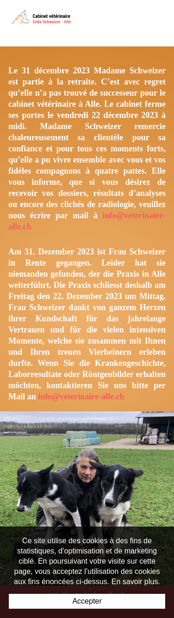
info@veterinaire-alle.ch (81, 396)
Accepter (87, 601)
